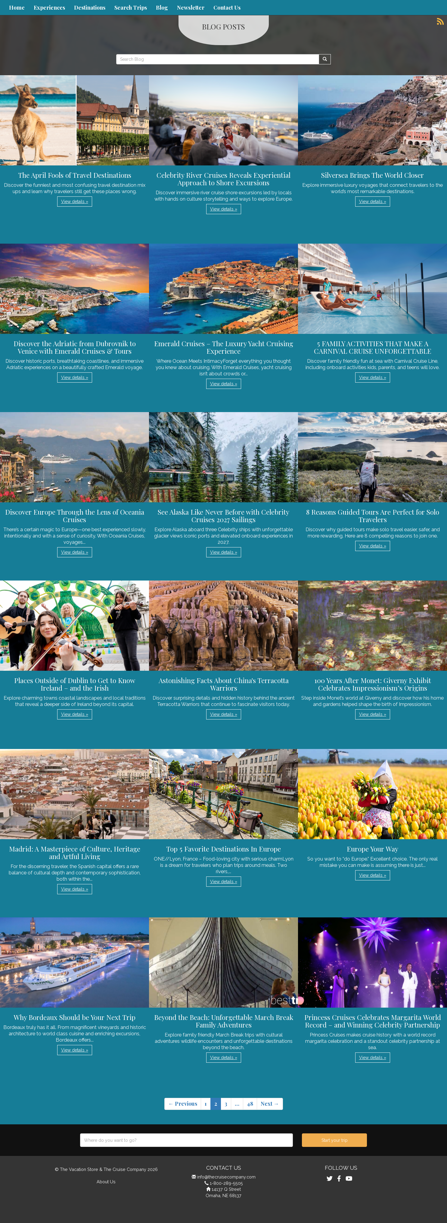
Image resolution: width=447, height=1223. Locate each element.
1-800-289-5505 (226, 1183)
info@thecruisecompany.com (226, 1176)
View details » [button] (74, 201)
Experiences (49, 7)
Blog (162, 7)
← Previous (182, 1103)
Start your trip (334, 1140)
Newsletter (190, 7)
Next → (270, 1103)
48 (250, 1103)
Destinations (89, 7)
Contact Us (227, 7)
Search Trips (130, 7)
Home (17, 7)
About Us (106, 1181)
